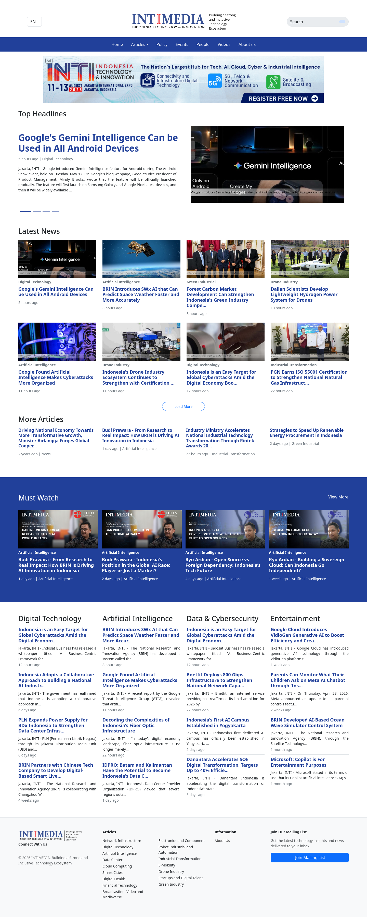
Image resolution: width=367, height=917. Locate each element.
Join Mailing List (310, 857)
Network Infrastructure (121, 840)
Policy (161, 44)
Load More (183, 406)
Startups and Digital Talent (181, 877)
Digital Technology (117, 847)
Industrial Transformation (180, 858)
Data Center (112, 859)
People (202, 44)
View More (338, 497)
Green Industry (171, 884)
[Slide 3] (46, 212)
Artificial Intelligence (119, 853)
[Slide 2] (37, 212)
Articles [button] (138, 44)
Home (117, 44)
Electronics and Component (182, 840)
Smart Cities (112, 872)
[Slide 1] (25, 211)
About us (247, 44)
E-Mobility (167, 865)
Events (182, 44)
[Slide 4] (55, 212)
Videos (224, 44)
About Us (222, 840)
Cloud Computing (117, 866)
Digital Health (113, 878)
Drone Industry (171, 871)
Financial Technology (119, 885)
